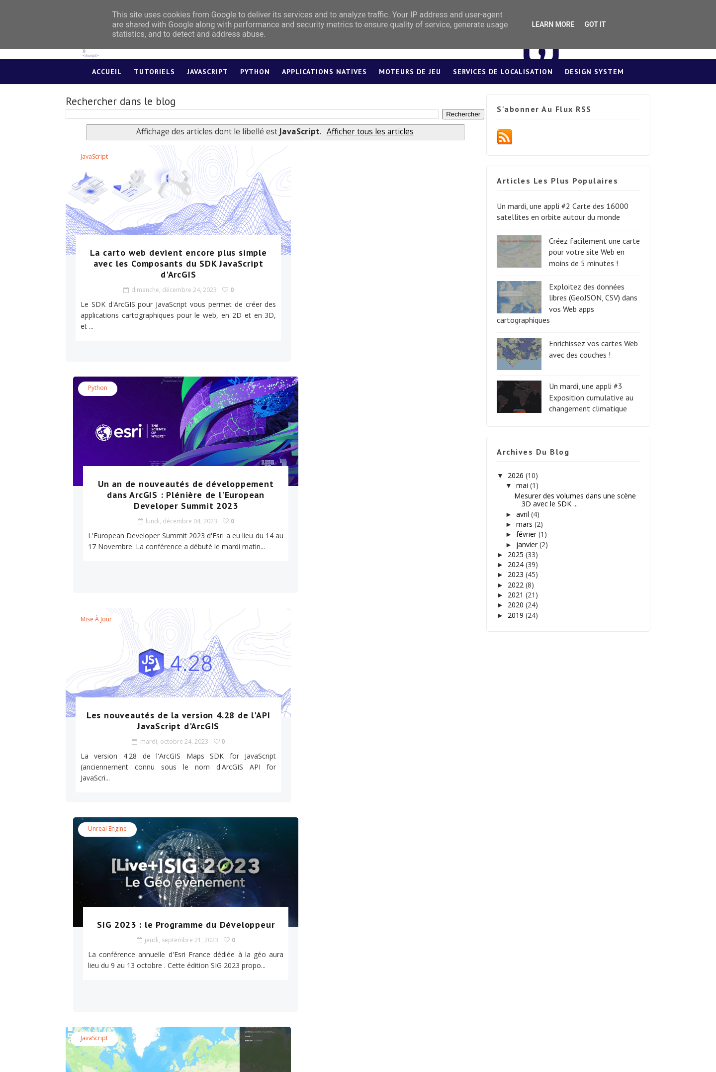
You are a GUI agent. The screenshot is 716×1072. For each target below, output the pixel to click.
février (520, 534)
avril (516, 514)
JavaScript (207, 72)
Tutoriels (154, 72)
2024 (510, 565)
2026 (510, 476)
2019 (510, 615)
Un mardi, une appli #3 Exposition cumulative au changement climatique (584, 398)
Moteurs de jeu (410, 72)
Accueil (107, 72)
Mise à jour (102, 388)
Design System (594, 72)
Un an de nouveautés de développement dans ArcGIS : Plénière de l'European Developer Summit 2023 (368, 269)
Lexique (358, 97)
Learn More (553, 24)
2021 (510, 595)
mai (516, 485)
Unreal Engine (308, 388)
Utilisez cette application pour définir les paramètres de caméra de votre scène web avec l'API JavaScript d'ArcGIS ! (368, 710)
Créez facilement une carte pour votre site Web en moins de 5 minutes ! (587, 252)
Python (255, 72)
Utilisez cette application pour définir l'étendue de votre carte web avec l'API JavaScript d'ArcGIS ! (165, 704)
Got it (595, 24)
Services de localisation (503, 72)
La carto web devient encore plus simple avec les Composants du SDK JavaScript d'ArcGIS (165, 264)
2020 (510, 605)
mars (518, 524)
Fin (327, 829)
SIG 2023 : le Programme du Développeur (368, 490)
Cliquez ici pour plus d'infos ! (197, 945)
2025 (510, 554)
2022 (510, 584)
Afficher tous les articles (361, 132)
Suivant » (295, 829)
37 (264, 829)
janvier (521, 544)
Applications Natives (324, 72)
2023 (510, 575)
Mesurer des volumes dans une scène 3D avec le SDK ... (568, 500)
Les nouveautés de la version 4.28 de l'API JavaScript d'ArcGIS (165, 490)
